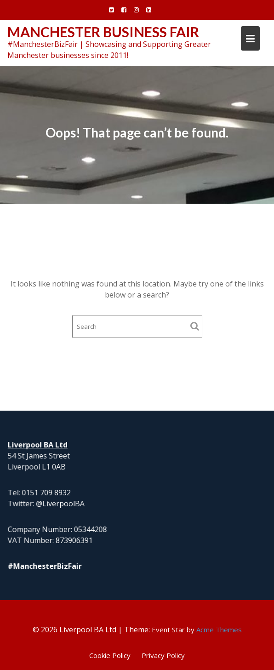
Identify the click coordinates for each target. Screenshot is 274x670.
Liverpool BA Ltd (38, 445)
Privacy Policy (163, 655)
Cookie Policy (110, 655)
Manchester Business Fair (103, 31)
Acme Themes (219, 629)
